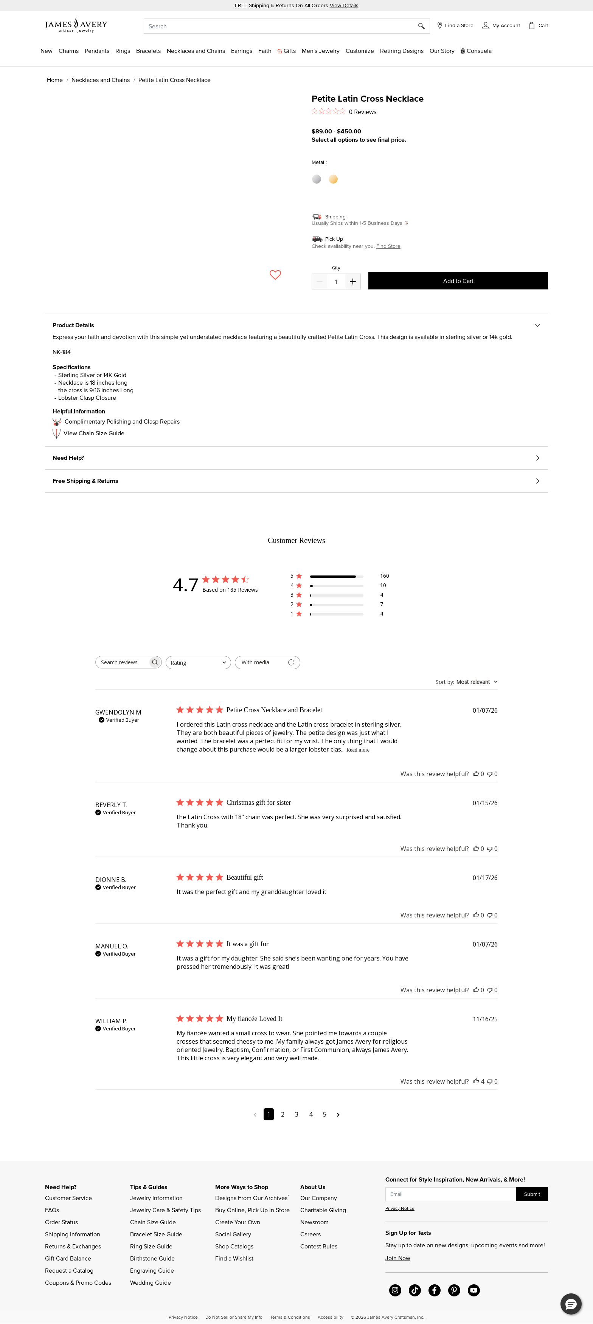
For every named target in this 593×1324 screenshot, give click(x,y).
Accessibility (330, 1317)
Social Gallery (233, 1234)
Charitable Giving (323, 1210)
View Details (344, 5)
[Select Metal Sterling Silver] (317, 179)
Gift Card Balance (68, 1258)
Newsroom (314, 1222)
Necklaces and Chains (100, 80)
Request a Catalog (69, 1270)
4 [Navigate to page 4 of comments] (310, 1114)
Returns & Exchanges (73, 1246)
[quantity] (336, 281)
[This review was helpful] (476, 774)
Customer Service (68, 1198)
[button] (501, 25)
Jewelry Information (156, 1198)
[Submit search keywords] (424, 26)
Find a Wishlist (234, 1258)
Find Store (388, 246)
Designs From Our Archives (252, 1197)
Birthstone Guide (152, 1258)
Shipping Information (72, 1234)
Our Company (318, 1198)
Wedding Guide (150, 1282)
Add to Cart (458, 281)
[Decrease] (352, 281)
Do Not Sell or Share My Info (233, 1317)
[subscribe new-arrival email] (451, 1194)
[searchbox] (122, 662)
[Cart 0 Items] (538, 25)
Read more (357, 750)
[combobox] (287, 26)
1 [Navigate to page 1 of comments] (268, 1114)
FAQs (52, 1210)
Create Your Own (237, 1222)
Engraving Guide (152, 1270)
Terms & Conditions (290, 1317)
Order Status (61, 1222)
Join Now (397, 1258)
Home (55, 80)
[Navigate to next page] (338, 1114)
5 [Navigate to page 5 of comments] (324, 1114)
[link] (402, 50)
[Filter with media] (267, 662)
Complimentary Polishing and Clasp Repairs (122, 421)
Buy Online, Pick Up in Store (252, 1210)
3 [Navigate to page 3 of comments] (296, 1114)
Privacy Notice (399, 1208)
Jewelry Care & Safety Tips (165, 1210)
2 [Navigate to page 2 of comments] (282, 1114)
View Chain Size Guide (94, 433)
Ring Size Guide (151, 1246)
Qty (336, 267)
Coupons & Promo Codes (78, 1282)
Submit (532, 1194)
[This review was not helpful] (489, 774)
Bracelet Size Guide (156, 1234)
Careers (310, 1234)
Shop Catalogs (234, 1246)
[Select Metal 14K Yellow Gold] (334, 179)
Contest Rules (318, 1246)
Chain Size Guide (153, 1222)
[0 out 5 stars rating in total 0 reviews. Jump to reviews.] (344, 111)
